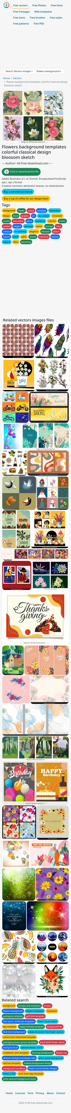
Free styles (56, 17)
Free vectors (20, 5)
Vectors (17, 78)
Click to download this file (21, 172)
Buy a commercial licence (18, 191)
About (50, 1093)
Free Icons (19, 17)
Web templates (43, 11)
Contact (60, 1093)
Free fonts (57, 5)
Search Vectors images (18, 71)
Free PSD (39, 23)
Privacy (40, 1093)
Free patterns (21, 23)
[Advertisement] (35, 47)
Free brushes (37, 17)
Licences (20, 1093)
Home (6, 78)
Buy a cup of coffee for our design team (26, 198)
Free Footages (21, 11)
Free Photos (39, 5)
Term (30, 1093)
